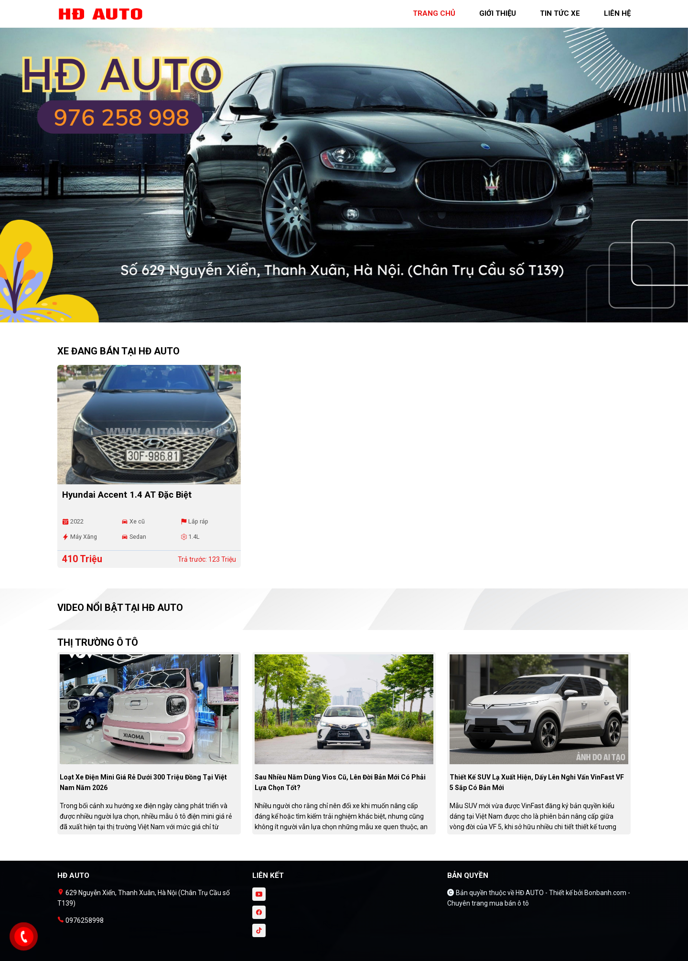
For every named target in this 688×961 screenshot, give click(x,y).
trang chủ (434, 13)
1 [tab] (339, 317)
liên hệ (617, 13)
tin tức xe (560, 13)
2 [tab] (349, 317)
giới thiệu (497, 13)
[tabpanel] (344, 166)
